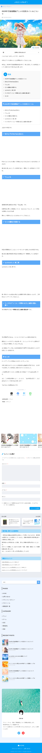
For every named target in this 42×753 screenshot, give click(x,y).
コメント (5, 464)
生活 (4, 622)
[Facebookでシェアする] (18, 394)
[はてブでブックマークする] (24, 394)
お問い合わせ (6, 596)
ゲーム (4, 619)
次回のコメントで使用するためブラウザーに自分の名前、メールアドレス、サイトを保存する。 (21, 503)
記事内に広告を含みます (20, 52)
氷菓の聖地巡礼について (7, 562)
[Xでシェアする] (11, 394)
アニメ (11, 399)
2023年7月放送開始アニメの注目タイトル (15, 78)
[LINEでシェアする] (30, 394)
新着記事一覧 (6, 606)
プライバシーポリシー (9, 599)
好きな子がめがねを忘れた (12, 81)
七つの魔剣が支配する (10, 87)
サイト (4, 496)
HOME (4, 593)
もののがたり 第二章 (10, 90)
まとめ (6, 96)
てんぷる (7, 84)
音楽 (4, 629)
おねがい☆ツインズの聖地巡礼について (11, 567)
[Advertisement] (21, 416)
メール (4, 490)
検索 (38, 582)
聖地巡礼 (5, 625)
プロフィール (6, 603)
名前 (4, 483)
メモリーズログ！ (21, 2)
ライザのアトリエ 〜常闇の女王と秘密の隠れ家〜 (18, 93)
